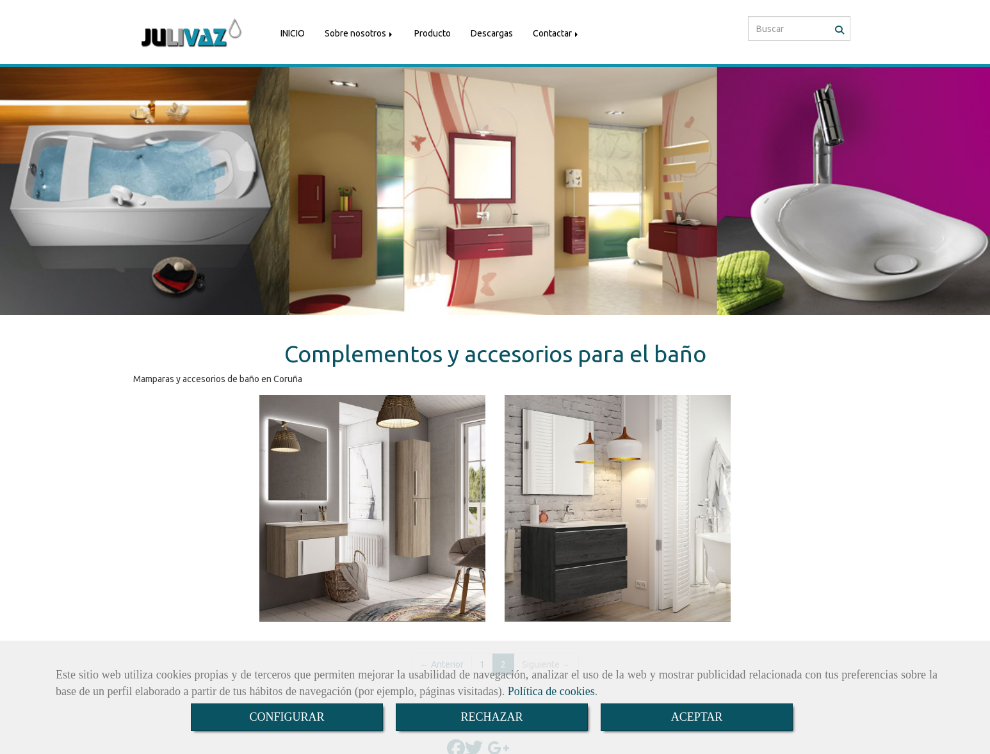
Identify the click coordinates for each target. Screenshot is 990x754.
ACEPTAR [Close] (697, 716)
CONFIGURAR (286, 716)
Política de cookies (551, 691)
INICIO (292, 31)
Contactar (556, 31)
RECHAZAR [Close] (491, 716)
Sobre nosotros (359, 31)
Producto (432, 31)
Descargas (492, 31)
